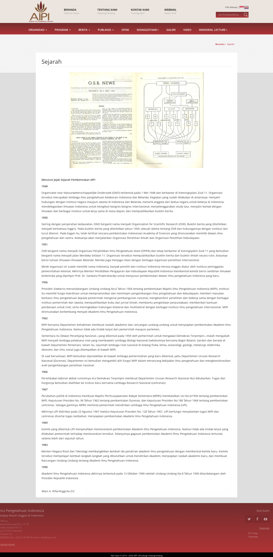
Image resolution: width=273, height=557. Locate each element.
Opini (125, 34)
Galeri (171, 34)
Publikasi (106, 34)
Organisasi (38, 34)
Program (63, 34)
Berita (84, 34)
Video (187, 34)
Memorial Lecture (213, 34)
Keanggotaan (148, 34)
